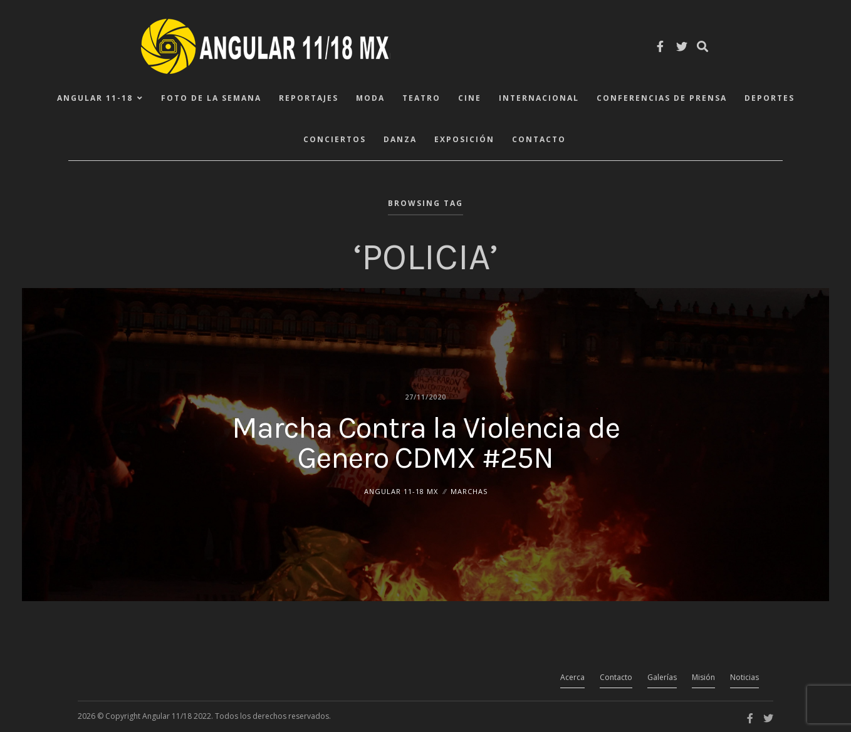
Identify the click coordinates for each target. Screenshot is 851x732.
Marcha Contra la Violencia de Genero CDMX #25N (426, 442)
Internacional (539, 98)
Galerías (662, 677)
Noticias (744, 677)
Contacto (539, 139)
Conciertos (334, 139)
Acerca (572, 677)
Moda (370, 98)
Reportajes (308, 98)
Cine (469, 98)
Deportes (769, 98)
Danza (400, 139)
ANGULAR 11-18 (95, 98)
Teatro (421, 98)
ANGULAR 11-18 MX (401, 490)
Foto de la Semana (211, 98)
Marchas (469, 490)
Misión (703, 677)
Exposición (464, 139)
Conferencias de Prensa (662, 98)
